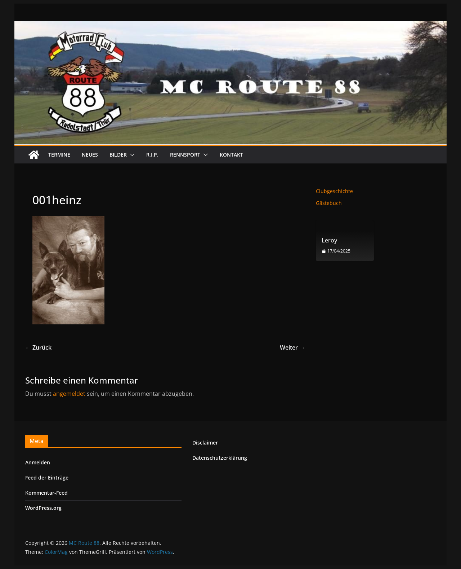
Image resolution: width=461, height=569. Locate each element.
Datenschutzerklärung (219, 457)
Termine (59, 154)
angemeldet (69, 394)
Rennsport (185, 154)
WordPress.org (43, 507)
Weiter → (292, 347)
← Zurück (38, 347)
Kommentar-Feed (46, 492)
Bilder (118, 154)
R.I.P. (152, 154)
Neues (90, 154)
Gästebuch (329, 203)
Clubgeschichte (334, 191)
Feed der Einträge (46, 477)
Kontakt (231, 154)
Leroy (329, 240)
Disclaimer (205, 442)
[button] (131, 155)
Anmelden (37, 462)
